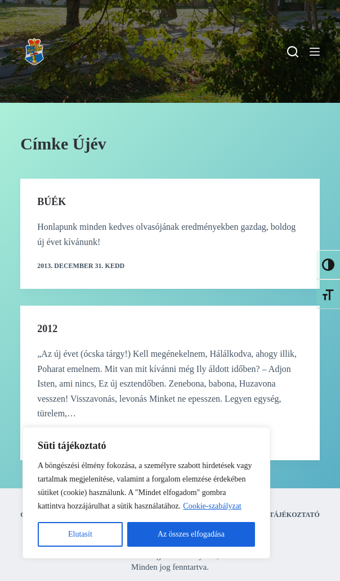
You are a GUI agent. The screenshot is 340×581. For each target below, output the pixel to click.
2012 (47, 328)
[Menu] (315, 52)
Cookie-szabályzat (212, 506)
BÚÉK (51, 201)
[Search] (292, 51)
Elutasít (80, 534)
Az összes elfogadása (191, 534)
